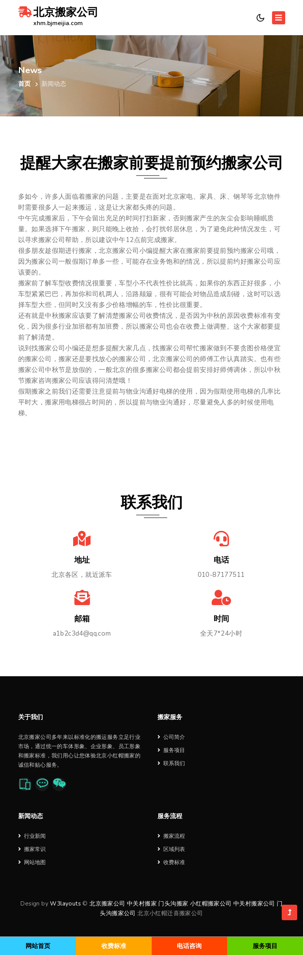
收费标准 (171, 862)
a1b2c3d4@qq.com (82, 633)
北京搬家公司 (58, 18)
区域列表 (171, 849)
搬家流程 (171, 835)
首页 (24, 84)
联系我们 (171, 763)
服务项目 (171, 750)
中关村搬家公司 (254, 903)
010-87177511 (221, 574)
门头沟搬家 (173, 903)
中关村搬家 (142, 903)
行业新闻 (32, 835)
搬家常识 (32, 849)
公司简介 (171, 737)
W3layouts (65, 903)
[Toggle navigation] (278, 17)
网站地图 (32, 862)
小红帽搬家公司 (211, 903)
